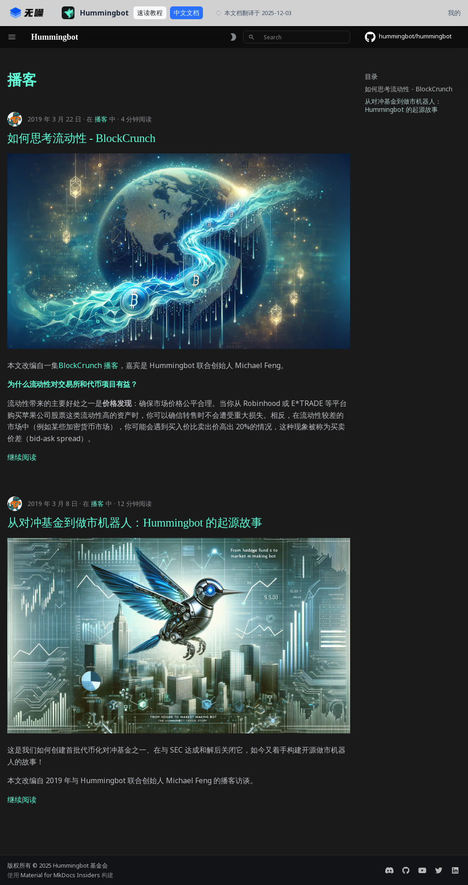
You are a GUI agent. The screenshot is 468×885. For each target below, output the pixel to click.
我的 (454, 12)
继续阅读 (22, 457)
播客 (101, 119)
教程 (150, 12)
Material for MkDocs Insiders (61, 875)
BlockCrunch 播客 (88, 365)
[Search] (297, 37)
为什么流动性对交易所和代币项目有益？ (72, 384)
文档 (186, 12)
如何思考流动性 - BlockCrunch (81, 138)
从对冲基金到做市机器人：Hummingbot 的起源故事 (134, 522)
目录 (371, 77)
